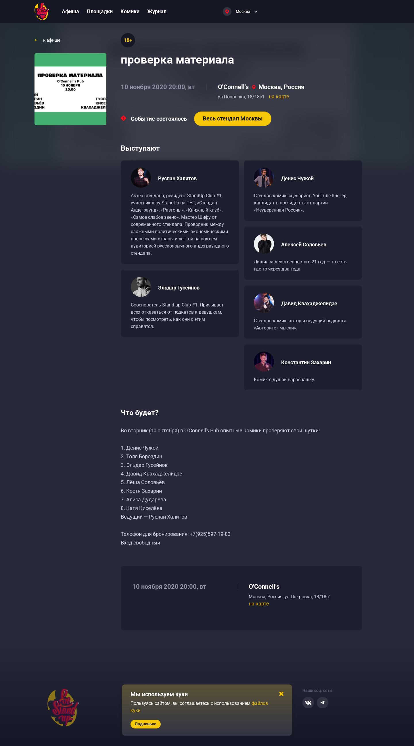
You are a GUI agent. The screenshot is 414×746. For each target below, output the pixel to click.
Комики (129, 11)
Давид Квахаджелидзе (309, 303)
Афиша (70, 11)
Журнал (156, 11)
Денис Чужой (297, 178)
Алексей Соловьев (303, 244)
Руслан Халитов (177, 178)
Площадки (100, 11)
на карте (279, 96)
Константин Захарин (306, 362)
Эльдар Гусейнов (179, 288)
